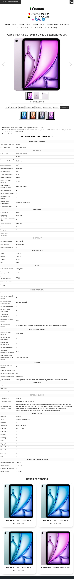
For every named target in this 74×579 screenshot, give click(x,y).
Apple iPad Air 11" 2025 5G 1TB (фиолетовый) (55, 567)
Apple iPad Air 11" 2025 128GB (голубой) (18, 520)
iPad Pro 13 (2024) (51, 28)
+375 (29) (38, 14)
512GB (55, 107)
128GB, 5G (30, 107)
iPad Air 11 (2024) (24, 24)
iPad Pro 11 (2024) (10, 24)
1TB (7, 107)
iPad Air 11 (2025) (22, 28)
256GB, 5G (47, 107)
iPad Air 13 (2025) (36, 28)
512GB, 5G (64, 107)
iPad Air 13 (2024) (38, 24)
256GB (38, 107)
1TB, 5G (14, 107)
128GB (21, 107)
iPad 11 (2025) (64, 24)
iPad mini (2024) (52, 24)
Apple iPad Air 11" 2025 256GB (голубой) (55, 520)
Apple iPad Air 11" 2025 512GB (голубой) (18, 567)
